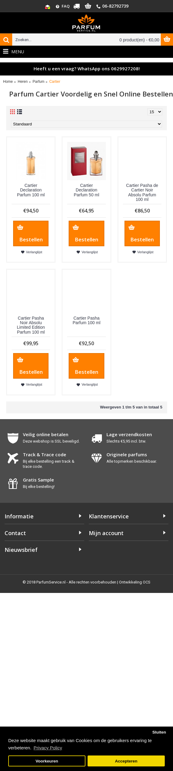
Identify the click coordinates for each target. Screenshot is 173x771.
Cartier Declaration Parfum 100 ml (31, 190)
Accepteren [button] (126, 761)
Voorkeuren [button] (47, 761)
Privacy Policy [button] (48, 747)
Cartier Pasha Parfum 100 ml (86, 320)
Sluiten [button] (159, 732)
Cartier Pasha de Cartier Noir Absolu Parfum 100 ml (142, 192)
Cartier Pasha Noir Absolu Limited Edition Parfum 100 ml (31, 325)
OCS (146, 582)
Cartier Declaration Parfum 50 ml (86, 190)
